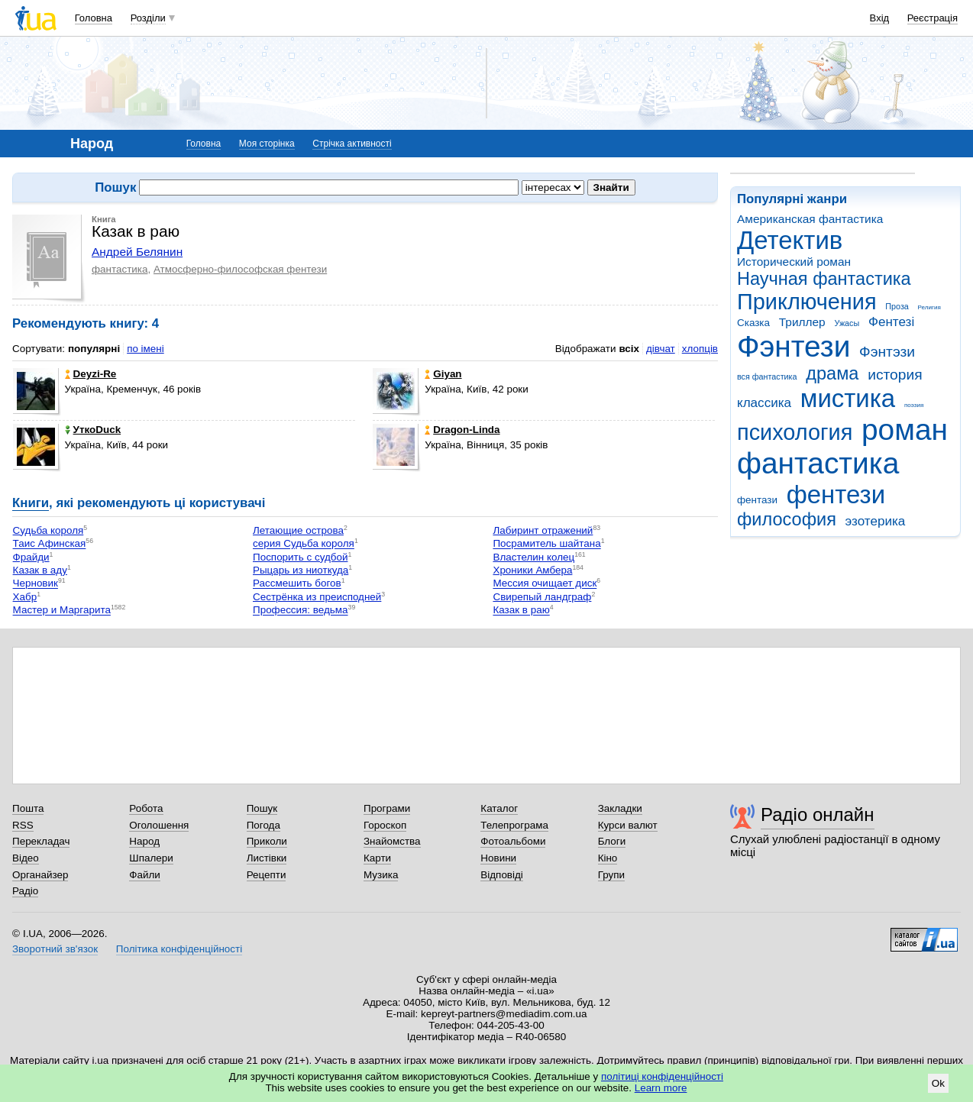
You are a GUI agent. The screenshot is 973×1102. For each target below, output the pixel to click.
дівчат (660, 348)
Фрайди (31, 557)
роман (904, 429)
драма (832, 373)
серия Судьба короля (303, 544)
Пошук (262, 808)
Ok (938, 1083)
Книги (30, 503)
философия (786, 519)
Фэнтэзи (887, 352)
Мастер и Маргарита (62, 610)
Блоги (612, 841)
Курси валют (628, 825)
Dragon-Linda (462, 429)
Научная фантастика (824, 279)
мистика (847, 398)
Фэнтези (793, 346)
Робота (146, 808)
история (895, 375)
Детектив (789, 240)
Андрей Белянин (137, 251)
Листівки (267, 858)
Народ (144, 841)
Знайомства (392, 841)
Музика (381, 875)
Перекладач (41, 841)
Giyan (443, 374)
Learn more (661, 1088)
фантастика (818, 463)
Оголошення (159, 825)
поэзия (913, 405)
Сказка (753, 322)
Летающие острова (298, 530)
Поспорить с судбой (300, 557)
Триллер (802, 321)
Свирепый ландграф (542, 597)
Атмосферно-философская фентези (240, 269)
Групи (611, 875)
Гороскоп (385, 825)
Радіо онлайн (817, 814)
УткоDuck (93, 429)
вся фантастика (767, 376)
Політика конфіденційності (179, 949)
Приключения (807, 301)
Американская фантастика (810, 218)
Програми (387, 808)
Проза (896, 306)
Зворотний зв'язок (55, 949)
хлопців (700, 348)
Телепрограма (514, 825)
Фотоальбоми (512, 841)
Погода (263, 825)
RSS (23, 825)
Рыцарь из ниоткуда (300, 570)
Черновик (35, 584)
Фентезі (891, 322)
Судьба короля (48, 530)
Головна (93, 18)
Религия (929, 307)
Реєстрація (932, 18)
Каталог (499, 808)
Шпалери (151, 858)
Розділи (148, 18)
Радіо (25, 891)
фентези (836, 494)
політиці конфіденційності (662, 1076)
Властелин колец (533, 557)
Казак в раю (521, 610)
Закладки (620, 808)
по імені (145, 348)
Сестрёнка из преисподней (317, 597)
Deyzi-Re (91, 374)
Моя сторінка (267, 143)
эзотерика (875, 521)
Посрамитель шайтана (546, 544)
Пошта (28, 808)
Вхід (880, 18)
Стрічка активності (351, 143)
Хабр (25, 597)
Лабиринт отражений (543, 530)
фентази (757, 500)
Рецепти (266, 875)
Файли (144, 875)
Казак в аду (40, 570)
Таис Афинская (49, 544)
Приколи (267, 841)
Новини (498, 858)
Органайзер (40, 875)
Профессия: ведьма (300, 610)
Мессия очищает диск (544, 584)
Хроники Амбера (532, 570)
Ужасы (846, 323)
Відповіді (501, 875)
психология (794, 432)
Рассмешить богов (297, 584)
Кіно (608, 858)
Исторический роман (794, 261)
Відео (25, 858)
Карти (377, 858)
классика (764, 403)
